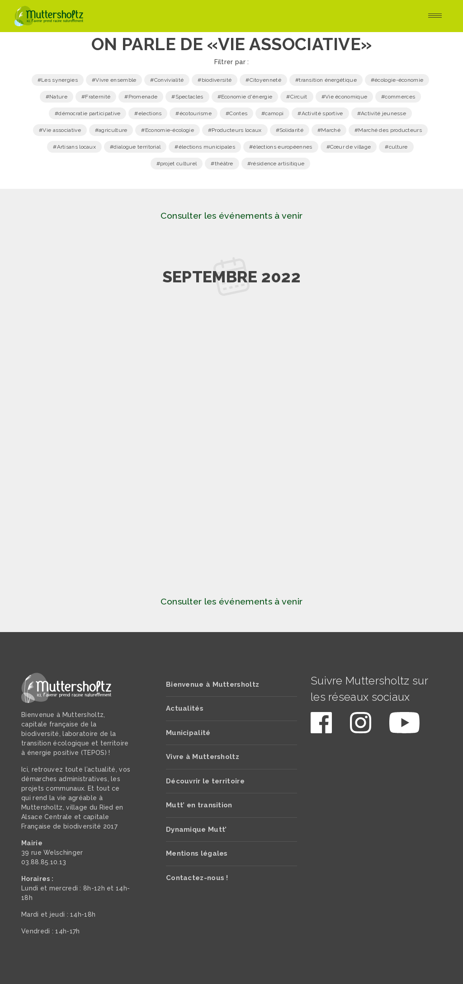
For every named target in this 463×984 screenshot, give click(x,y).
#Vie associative (60, 130)
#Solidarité (289, 130)
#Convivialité (167, 80)
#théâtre (222, 163)
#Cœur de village (348, 147)
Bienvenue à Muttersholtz (212, 684)
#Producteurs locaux (235, 130)
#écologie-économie (397, 80)
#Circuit (296, 97)
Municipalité (188, 733)
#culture (396, 147)
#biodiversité (215, 80)
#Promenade (140, 97)
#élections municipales (205, 147)
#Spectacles (187, 97)
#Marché (328, 130)
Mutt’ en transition (199, 805)
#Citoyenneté (263, 80)
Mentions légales (197, 853)
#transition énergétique (326, 80)
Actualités (184, 708)
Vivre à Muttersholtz (202, 757)
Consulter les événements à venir (232, 216)
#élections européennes (280, 147)
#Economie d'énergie (245, 97)
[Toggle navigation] (435, 16)
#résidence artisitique (276, 163)
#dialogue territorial (135, 147)
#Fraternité (95, 97)
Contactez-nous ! (197, 878)
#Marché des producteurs (388, 130)
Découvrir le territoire (205, 781)
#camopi (272, 113)
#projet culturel (176, 163)
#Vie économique (344, 97)
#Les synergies (58, 80)
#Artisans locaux (74, 147)
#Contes (236, 113)
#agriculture (111, 130)
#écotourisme (193, 113)
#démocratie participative (88, 113)
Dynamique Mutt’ (196, 829)
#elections (147, 113)
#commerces (398, 97)
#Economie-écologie (167, 130)
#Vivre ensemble (114, 80)
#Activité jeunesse (381, 113)
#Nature (56, 97)
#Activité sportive (320, 113)
